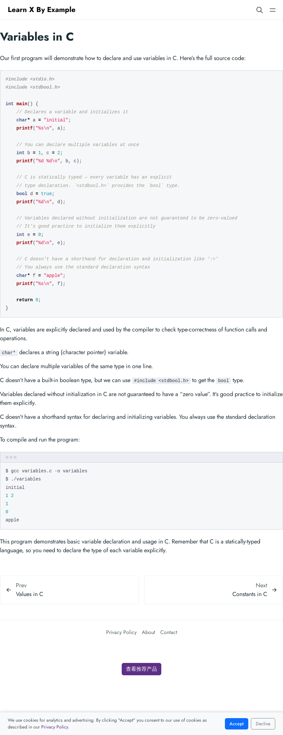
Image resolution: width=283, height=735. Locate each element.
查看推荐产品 (141, 669)
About (148, 632)
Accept (236, 723)
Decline (263, 723)
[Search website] (260, 9)
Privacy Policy (121, 632)
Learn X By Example (42, 9)
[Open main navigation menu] (273, 9)
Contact (168, 632)
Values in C (29, 594)
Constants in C (249, 594)
